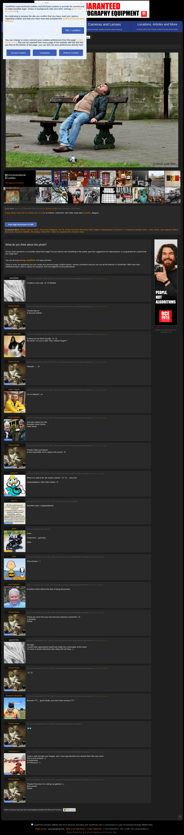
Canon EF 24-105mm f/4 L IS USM (31, 213)
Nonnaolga (35, 232)
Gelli (144, 230)
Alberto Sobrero (26, 230)
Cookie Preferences (94, 829)
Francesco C (119, 230)
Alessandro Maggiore (48, 230)
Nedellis (26, 232)
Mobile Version (41, 829)
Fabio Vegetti (93, 230)
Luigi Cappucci (166, 230)
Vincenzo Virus (77, 232)
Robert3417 (46, 232)
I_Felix (150, 230)
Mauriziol (18, 232)
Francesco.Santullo (134, 230)
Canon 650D (10, 213)
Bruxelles (87, 213)
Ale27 (36, 230)
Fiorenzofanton (106, 230)
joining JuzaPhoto (27, 260)
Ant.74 (61, 230)
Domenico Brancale (79, 230)
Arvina (67, 230)
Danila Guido (51, 208)
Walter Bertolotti (14, 334)
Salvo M (55, 232)
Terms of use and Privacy (75, 829)
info (170, 332)
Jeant (156, 230)
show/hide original (99, 279)
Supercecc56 (65, 232)
